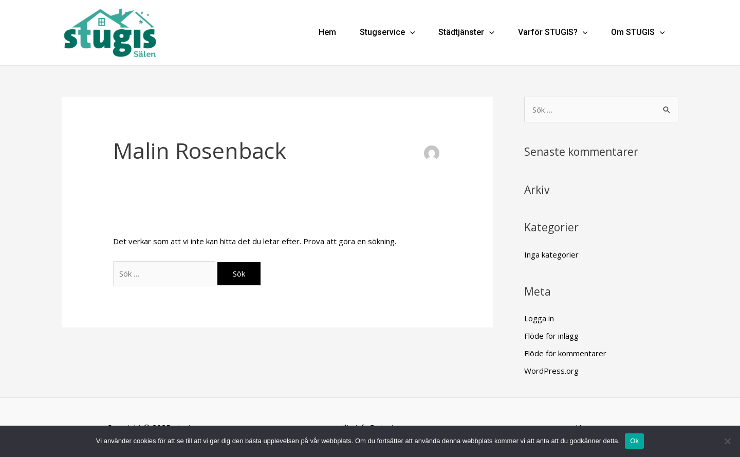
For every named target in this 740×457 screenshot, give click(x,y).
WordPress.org (551, 370)
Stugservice (387, 32)
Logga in (539, 318)
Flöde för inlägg (551, 336)
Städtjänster (466, 32)
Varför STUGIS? (553, 32)
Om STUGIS (638, 32)
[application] (410, 32)
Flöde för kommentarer (565, 353)
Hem (327, 32)
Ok (634, 441)
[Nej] (727, 441)
